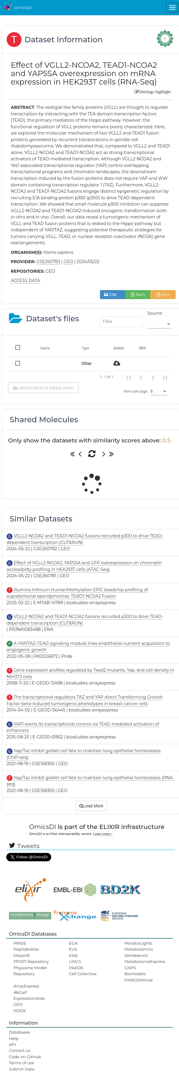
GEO (17, 1004)
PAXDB (76, 967)
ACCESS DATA (25, 280)
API (12, 1044)
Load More (91, 805)
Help (14, 1038)
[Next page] (153, 377)
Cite (112, 294)
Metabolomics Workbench (139, 952)
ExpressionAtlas (29, 998)
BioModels (135, 973)
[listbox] (159, 324)
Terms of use (21, 1062)
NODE (19, 1010)
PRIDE (19, 943)
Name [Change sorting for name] (45, 348)
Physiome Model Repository (30, 970)
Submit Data (21, 1069)
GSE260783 (48, 261)
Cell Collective (82, 973)
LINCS (75, 961)
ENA (73, 955)
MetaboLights (138, 943)
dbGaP (20, 992)
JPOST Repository (31, 961)
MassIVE (21, 955)
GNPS (130, 967)
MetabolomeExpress (145, 961)
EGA (73, 943)
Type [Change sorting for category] (85, 348)
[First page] (129, 377)
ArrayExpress (26, 986)
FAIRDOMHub (139, 980)
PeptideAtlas (26, 949)
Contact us (19, 1050)
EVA (73, 949)
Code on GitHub (25, 1056)
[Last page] (165, 377)
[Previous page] (141, 377)
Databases (19, 1032)
